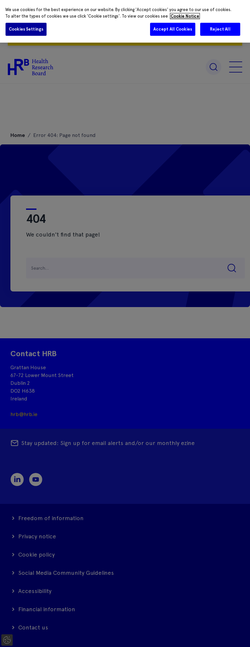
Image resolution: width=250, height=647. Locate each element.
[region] (125, 21)
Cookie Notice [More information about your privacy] (185, 16)
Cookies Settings (26, 29)
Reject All (220, 29)
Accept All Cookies (172, 29)
